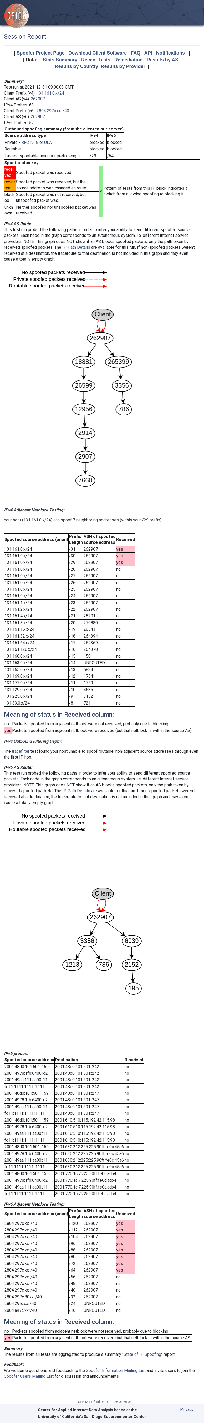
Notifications (170, 53)
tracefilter (20, 751)
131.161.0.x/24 (50, 93)
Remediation (128, 59)
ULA (48, 142)
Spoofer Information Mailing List (116, 1370)
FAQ (135, 53)
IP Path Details (76, 247)
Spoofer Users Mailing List (29, 1376)
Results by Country (76, 66)
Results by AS (162, 59)
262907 (38, 98)
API (148, 53)
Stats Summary (60, 59)
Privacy (187, 1409)
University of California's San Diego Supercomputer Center (92, 1417)
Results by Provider (123, 66)
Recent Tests (95, 59)
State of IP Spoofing (142, 1354)
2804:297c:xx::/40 (53, 110)
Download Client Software (97, 53)
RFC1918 (29, 142)
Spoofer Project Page (40, 53)
